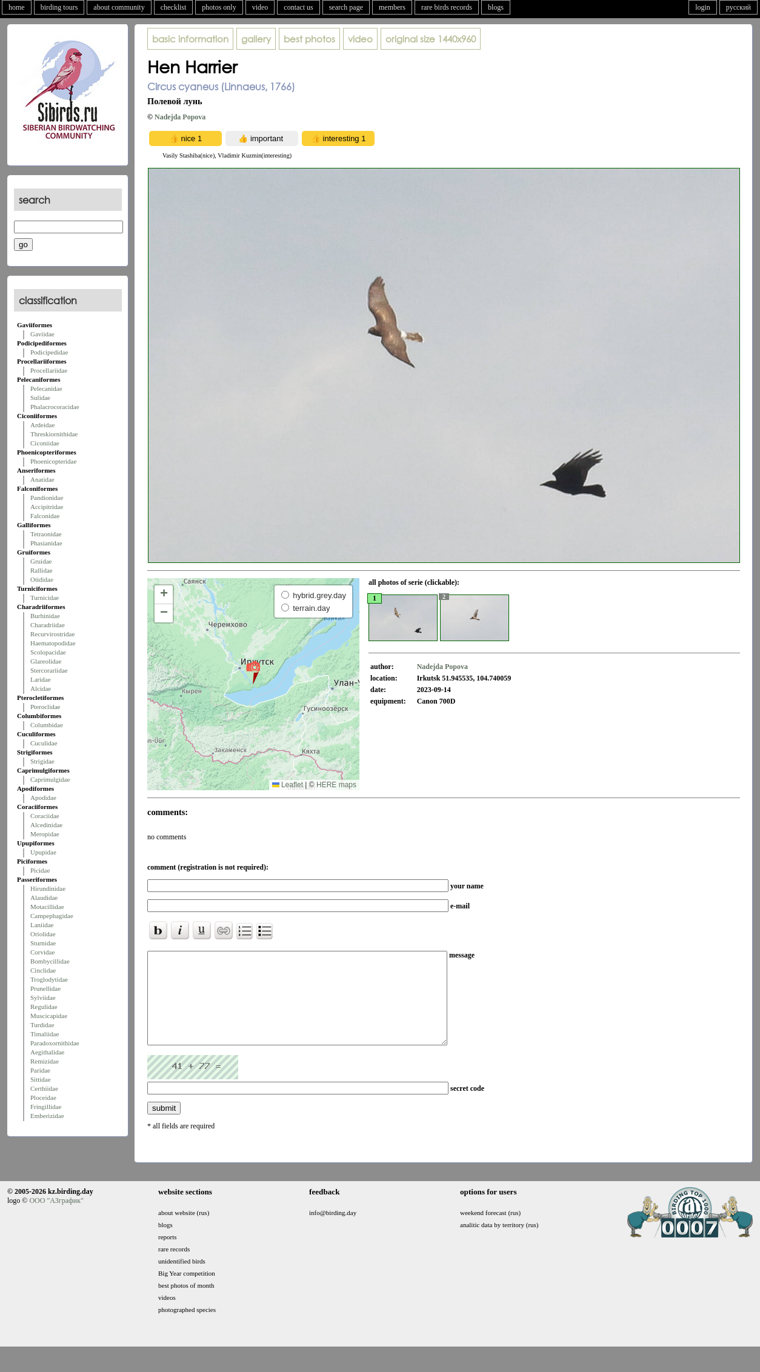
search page (346, 7)
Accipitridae (46, 506)
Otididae (41, 579)
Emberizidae (47, 1115)
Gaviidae (42, 334)
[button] (253, 672)
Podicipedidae (49, 352)
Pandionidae (46, 497)
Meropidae (44, 834)
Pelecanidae (46, 388)
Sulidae (40, 397)
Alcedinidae (46, 824)
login (702, 7)
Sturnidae (43, 943)
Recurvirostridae (52, 634)
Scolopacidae (48, 652)
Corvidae (42, 952)
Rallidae (41, 570)
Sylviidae (43, 997)
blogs (496, 7)
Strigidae (42, 761)
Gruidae (41, 561)
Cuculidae (44, 743)
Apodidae (43, 797)
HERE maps (336, 785)
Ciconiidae (44, 443)
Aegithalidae (47, 1052)
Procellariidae (48, 370)
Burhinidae (45, 615)
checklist (174, 7)
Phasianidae (46, 543)
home (16, 7)
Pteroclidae (45, 706)
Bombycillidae (50, 961)
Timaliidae (44, 1033)
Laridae (40, 679)
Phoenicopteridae (53, 461)
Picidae (40, 870)
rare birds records (446, 7)
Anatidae (42, 479)
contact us (298, 7)
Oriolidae (43, 933)
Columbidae (46, 724)
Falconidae (44, 515)
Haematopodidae (53, 643)
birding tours (59, 7)
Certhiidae (44, 1088)
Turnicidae (44, 597)
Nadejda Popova (180, 117)
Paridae (40, 1070)
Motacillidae (47, 906)
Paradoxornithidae (54, 1043)
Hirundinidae (47, 888)
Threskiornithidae (54, 434)
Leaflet (287, 785)
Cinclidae (43, 970)
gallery (256, 39)
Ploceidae (43, 1097)
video (260, 7)
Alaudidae (44, 897)
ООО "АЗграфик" (56, 1218)
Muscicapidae (48, 1015)
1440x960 (430, 39)
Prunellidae (45, 988)
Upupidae (43, 852)
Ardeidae (42, 424)
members (392, 7)
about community (118, 7)
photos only (219, 7)
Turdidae (42, 1024)
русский (738, 7)
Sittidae (40, 1079)
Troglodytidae (49, 979)
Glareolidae (45, 661)
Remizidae (44, 1061)
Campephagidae (51, 915)
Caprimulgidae (50, 779)
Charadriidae (47, 624)
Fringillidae (45, 1106)
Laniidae (41, 924)
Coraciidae (44, 815)
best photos (309, 39)
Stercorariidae (49, 670)
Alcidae (40, 688)
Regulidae (44, 1006)
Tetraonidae (46, 534)
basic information (190, 39)
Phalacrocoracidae (54, 406)
